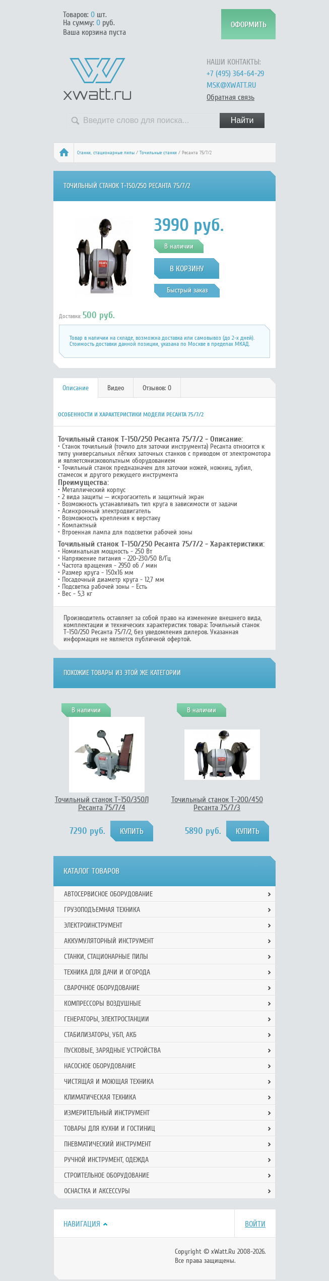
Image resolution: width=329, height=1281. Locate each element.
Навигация (81, 1224)
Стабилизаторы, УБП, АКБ (100, 1034)
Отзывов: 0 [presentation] (157, 388)
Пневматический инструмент (107, 1144)
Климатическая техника (100, 1097)
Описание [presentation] (75, 388)
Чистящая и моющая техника (109, 1081)
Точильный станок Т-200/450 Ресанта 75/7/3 (217, 804)
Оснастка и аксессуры (97, 1191)
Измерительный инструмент (107, 1113)
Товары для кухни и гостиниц (109, 1128)
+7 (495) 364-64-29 (235, 74)
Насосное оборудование (100, 1066)
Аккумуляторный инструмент (109, 941)
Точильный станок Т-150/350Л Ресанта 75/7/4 (102, 804)
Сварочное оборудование (102, 988)
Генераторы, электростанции (106, 1019)
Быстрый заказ (187, 290)
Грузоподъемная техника (102, 909)
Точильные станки (158, 153)
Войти (255, 1224)
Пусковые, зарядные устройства (112, 1050)
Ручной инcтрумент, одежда (106, 1159)
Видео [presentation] (115, 388)
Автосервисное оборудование (108, 894)
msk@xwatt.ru (231, 85)
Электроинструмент (93, 925)
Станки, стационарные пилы (106, 153)
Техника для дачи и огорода (107, 972)
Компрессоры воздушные (102, 1003)
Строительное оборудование (106, 1175)
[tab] (75, 388)
